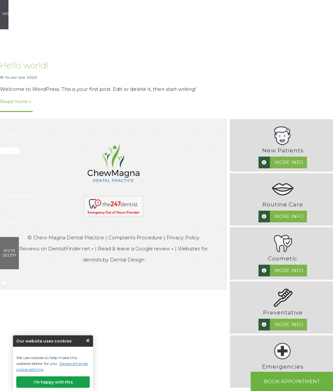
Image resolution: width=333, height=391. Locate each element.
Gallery (201, 13)
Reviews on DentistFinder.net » (56, 248)
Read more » (16, 101)
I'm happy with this (53, 382)
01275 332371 (290, 13)
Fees (132, 13)
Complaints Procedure (135, 237)
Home (18, 13)
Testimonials (231, 13)
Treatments (108, 13)
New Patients (72, 13)
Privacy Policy (182, 237)
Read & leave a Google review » (136, 248)
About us (40, 13)
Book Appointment (292, 381)
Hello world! (24, 65)
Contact (262, 13)
